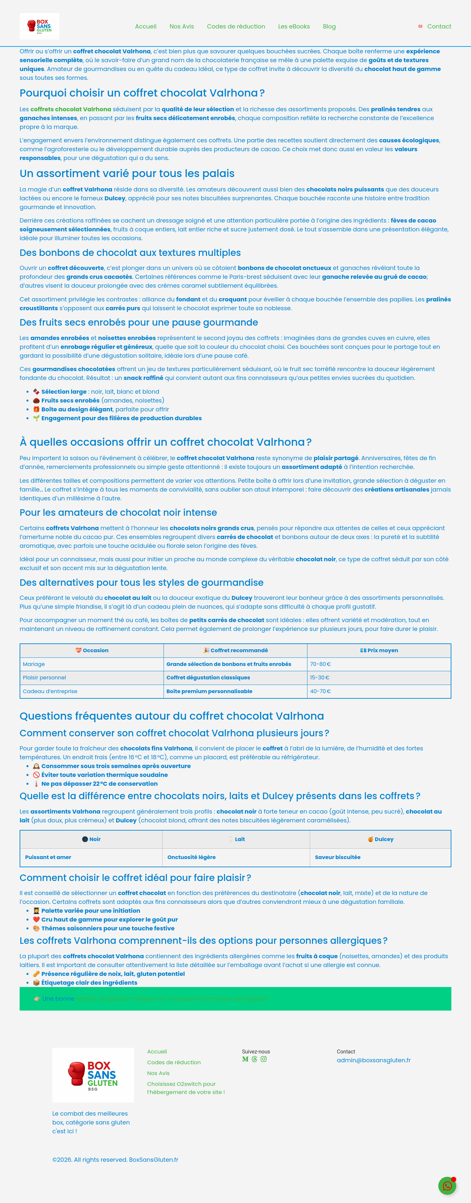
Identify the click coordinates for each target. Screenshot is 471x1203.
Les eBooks (294, 30)
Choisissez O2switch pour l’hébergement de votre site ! (187, 1102)
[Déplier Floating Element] (447, 1186)
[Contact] (419, 29)
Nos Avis (182, 30)
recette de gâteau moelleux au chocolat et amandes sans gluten (172, 1005)
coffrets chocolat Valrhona (70, 115)
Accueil (146, 30)
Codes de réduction (236, 30)
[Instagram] (263, 1065)
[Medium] (245, 1065)
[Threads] (254, 1065)
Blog (329, 30)
